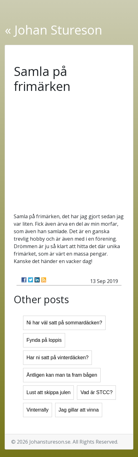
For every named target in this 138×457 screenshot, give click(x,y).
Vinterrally (37, 409)
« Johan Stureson (53, 29)
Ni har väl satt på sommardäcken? (64, 322)
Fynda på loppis (44, 340)
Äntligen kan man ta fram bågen (61, 375)
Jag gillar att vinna (79, 409)
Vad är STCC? (96, 392)
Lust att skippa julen (48, 392)
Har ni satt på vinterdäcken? (57, 357)
